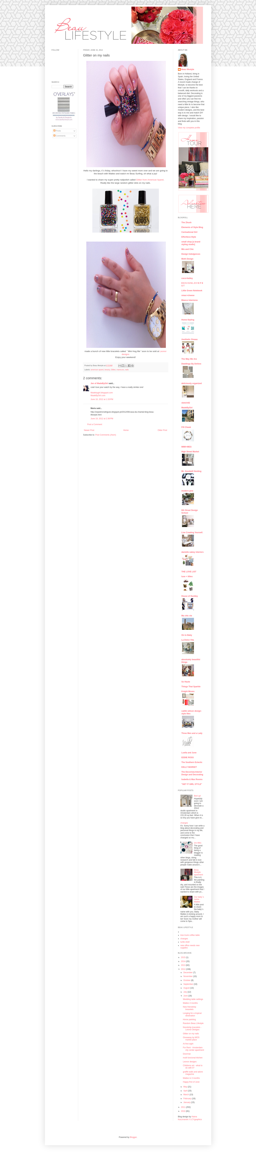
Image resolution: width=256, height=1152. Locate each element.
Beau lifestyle (187, 69)
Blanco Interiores (189, 300)
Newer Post (89, 430)
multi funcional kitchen (192, 1058)
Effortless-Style (188, 237)
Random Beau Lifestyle (193, 1023)
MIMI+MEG (186, 447)
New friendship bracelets (189, 1008)
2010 (183, 1111)
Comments (59, 136)
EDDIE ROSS (187, 757)
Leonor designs (189, 1062)
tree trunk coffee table (190, 935)
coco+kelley (187, 278)
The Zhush (186, 222)
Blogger (133, 1137)
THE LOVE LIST (188, 572)
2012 (183, 969)
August (186, 988)
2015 (183, 957)
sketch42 (185, 403)
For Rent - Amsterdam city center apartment (193, 1048)
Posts (57, 131)
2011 (183, 1107)
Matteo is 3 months (191, 1078)
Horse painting (189, 1019)
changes (184, 823)
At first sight (188, 1044)
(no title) (197, 843)
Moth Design (187, 259)
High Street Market (190, 451)
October (187, 980)
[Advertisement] (62, 191)
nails (127, 370)
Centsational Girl (189, 232)
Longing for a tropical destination (192, 1014)
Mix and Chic (187, 249)
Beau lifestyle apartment (198, 872)
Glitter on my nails (191, 1033)
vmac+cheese (187, 295)
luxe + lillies (187, 576)
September (188, 984)
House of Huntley (189, 596)
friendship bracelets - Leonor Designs (192, 1028)
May (185, 1087)
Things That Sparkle (191, 686)
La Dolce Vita (187, 640)
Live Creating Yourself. (192, 532)
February (187, 1098)
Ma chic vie (186, 616)
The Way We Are (189, 359)
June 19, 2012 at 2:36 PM (102, 418)
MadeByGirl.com (98, 395)
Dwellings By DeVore (191, 364)
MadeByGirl (187, 407)
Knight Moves (188, 691)
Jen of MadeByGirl (99, 383)
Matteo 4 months (190, 1003)
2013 (183, 965)
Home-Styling (187, 320)
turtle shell (185, 942)
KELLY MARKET (189, 767)
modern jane (187, 491)
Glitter (113, 370)
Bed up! (197, 796)
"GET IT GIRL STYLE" (191, 784)
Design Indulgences (190, 254)
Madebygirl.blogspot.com (102, 393)
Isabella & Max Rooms (192, 779)
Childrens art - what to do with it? (192, 1066)
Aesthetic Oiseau (189, 339)
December (188, 972)
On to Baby (186, 635)
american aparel (97, 370)
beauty (107, 370)
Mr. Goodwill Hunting (191, 471)
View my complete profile (189, 128)
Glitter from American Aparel (150, 179)
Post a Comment (94, 424)
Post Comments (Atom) (105, 435)
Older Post (162, 430)
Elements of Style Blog (192, 227)
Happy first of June (191, 1082)
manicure (120, 370)
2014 (183, 961)
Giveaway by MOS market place (191, 1038)
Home (126, 430)
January (187, 1102)
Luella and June (189, 753)
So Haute (185, 682)
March (186, 1094)
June (185, 996)
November (188, 976)
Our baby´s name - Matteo (199, 899)
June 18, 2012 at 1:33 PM (102, 399)
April (185, 1091)
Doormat (186, 1054)
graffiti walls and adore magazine (193, 1073)
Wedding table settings (193, 999)
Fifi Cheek (186, 427)
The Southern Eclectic (191, 762)
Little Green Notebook (191, 290)
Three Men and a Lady (191, 733)
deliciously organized (191, 383)
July (185, 992)
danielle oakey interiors (192, 552)
